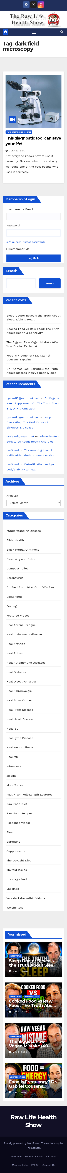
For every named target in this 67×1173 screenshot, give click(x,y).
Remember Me (17, 249)
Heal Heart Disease (20, 719)
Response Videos (18, 822)
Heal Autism (15, 653)
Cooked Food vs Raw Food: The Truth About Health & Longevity (33, 1005)
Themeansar (33, 1148)
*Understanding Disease (19, 132)
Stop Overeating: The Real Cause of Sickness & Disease (28, 422)
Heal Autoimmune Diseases (25, 662)
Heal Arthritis (15, 644)
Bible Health (15, 540)
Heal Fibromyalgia (19, 691)
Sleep (10, 832)
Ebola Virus (14, 596)
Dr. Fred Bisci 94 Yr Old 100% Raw (30, 587)
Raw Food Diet (16, 804)
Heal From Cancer (19, 700)
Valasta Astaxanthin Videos (25, 898)
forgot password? (34, 241)
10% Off (35, 1165)
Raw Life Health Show (33, 19)
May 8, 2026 (20, 1011)
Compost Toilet (17, 568)
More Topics (14, 785)
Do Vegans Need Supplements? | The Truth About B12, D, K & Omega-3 (33, 403)
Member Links (20, 1165)
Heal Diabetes (16, 672)
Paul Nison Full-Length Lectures (29, 794)
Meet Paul (16, 1156)
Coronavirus (14, 578)
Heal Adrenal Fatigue (21, 625)
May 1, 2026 (20, 1092)
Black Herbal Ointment (22, 549)
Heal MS (12, 757)
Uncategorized (16, 879)
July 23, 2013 (17, 150)
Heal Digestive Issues (21, 681)
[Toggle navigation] (34, 32)
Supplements (15, 851)
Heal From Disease (19, 709)
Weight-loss (14, 907)
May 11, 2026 (20, 971)
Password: (13, 225)
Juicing (11, 775)
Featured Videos (17, 615)
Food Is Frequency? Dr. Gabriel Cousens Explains (33, 1086)
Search (11, 271)
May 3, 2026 (20, 1052)
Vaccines (12, 888)
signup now (13, 241)
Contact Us (48, 1165)
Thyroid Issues (16, 870)
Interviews (13, 766)
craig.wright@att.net (20, 436)
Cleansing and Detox (21, 559)
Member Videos (34, 1156)
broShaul (12, 450)
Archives (12, 495)
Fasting (11, 606)
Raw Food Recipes (19, 813)
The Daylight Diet (18, 860)
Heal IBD (12, 728)
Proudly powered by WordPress (22, 1143)
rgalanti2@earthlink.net (22, 398)
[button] (61, 32)
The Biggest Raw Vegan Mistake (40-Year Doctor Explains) (31, 1046)
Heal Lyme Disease (19, 738)
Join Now (50, 1156)
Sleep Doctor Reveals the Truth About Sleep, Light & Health (33, 965)
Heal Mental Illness (20, 747)
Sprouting (13, 841)
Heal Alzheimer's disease (24, 634)
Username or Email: (20, 209)
